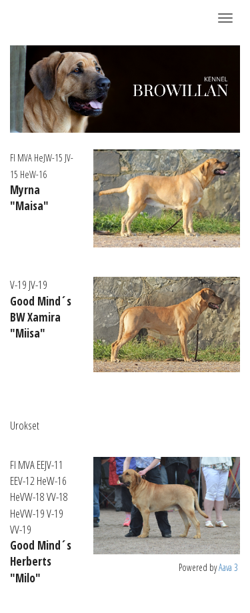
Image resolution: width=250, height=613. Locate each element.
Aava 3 (228, 567)
